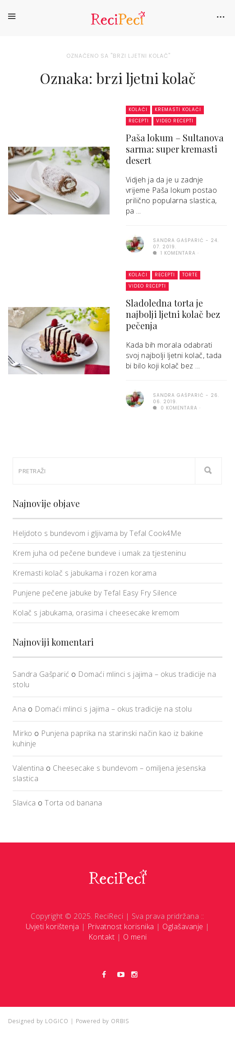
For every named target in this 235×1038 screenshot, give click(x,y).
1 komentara (174, 253)
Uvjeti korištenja (52, 926)
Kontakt (101, 937)
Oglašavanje (182, 926)
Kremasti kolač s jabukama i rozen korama (85, 573)
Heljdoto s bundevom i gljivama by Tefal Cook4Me (97, 533)
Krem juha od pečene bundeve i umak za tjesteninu (99, 553)
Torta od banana (73, 803)
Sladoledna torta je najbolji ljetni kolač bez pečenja (173, 314)
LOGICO (57, 1021)
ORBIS (120, 1021)
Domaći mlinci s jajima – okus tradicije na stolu (113, 709)
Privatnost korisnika (121, 926)
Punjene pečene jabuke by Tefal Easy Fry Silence (95, 593)
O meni (135, 937)
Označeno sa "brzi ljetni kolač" (118, 56)
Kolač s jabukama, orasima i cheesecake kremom (96, 613)
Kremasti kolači (178, 109)
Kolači (138, 109)
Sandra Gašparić (41, 674)
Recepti (139, 120)
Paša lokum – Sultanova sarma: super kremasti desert (175, 148)
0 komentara (175, 408)
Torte (190, 274)
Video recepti (175, 120)
